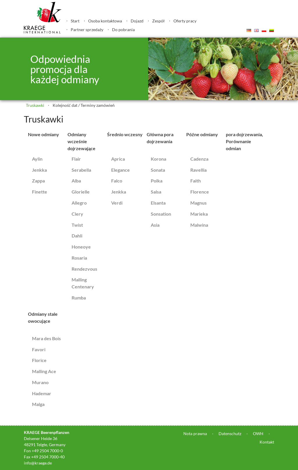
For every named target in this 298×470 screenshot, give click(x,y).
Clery (77, 214)
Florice (39, 360)
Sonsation (161, 214)
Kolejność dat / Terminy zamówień (84, 105)
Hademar (41, 393)
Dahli (77, 235)
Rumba (79, 297)
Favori (38, 349)
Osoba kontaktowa (105, 20)
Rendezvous (84, 269)
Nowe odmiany (43, 134)
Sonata (158, 170)
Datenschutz (230, 433)
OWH (258, 433)
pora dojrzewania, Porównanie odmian (244, 141)
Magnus (198, 202)
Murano (40, 382)
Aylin (37, 159)
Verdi (117, 202)
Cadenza (199, 159)
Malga (38, 404)
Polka (156, 180)
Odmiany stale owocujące (43, 317)
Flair (76, 159)
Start (75, 20)
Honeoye (81, 246)
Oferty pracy (184, 20)
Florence (199, 191)
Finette (39, 191)
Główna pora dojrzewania (160, 138)
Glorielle (81, 191)
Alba (76, 180)
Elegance (120, 170)
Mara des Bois (46, 338)
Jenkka (39, 170)
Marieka (199, 214)
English (256, 30)
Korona (158, 159)
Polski (264, 30)
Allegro (79, 202)
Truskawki (35, 105)
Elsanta (158, 202)
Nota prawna (195, 433)
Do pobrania (123, 29)
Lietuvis (271, 30)
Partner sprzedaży (87, 29)
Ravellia (198, 170)
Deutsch (248, 30)
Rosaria (79, 257)
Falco (116, 180)
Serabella (81, 170)
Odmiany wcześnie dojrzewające (81, 141)
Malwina (199, 225)
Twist (77, 225)
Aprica (118, 159)
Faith (195, 180)
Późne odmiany (202, 134)
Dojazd (137, 20)
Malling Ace (44, 371)
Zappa (38, 180)
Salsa (156, 191)
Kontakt (267, 441)
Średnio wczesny (125, 134)
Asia (155, 225)
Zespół (158, 20)
